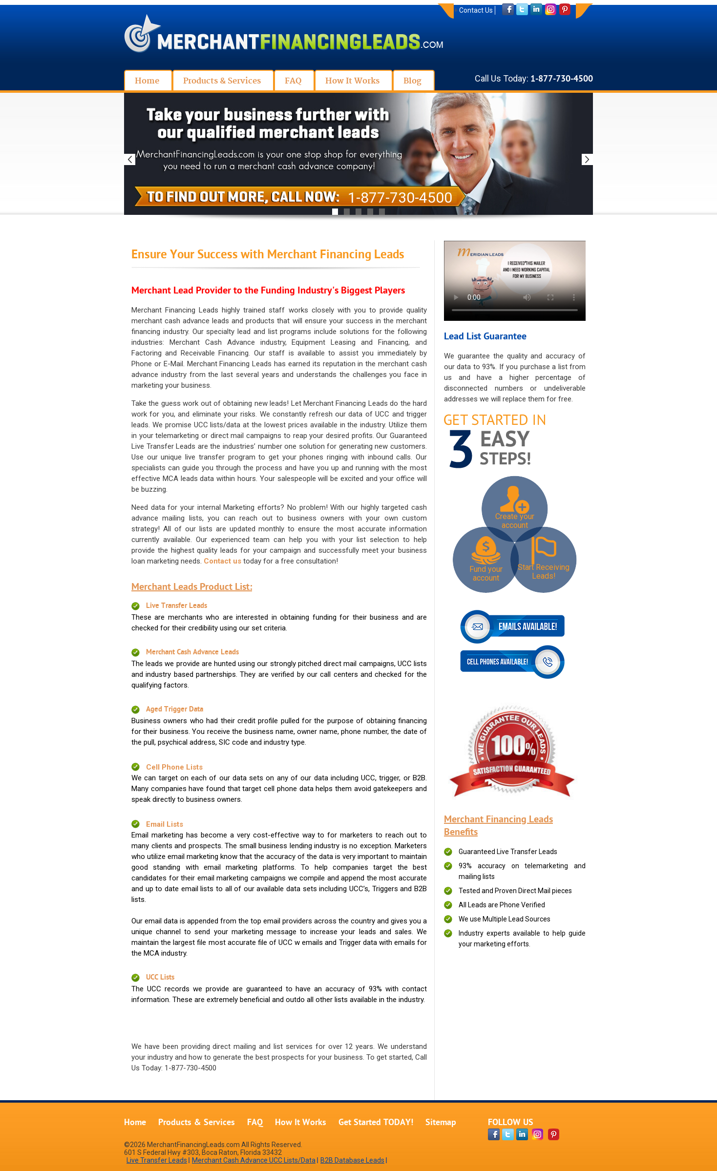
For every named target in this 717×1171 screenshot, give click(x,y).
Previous (129, 159)
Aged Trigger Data (174, 709)
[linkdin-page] (522, 1134)
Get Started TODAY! (375, 1123)
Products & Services (196, 1123)
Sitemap (440, 1123)
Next (587, 159)
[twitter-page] (508, 1134)
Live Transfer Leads (176, 606)
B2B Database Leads (352, 1160)
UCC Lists (160, 978)
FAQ (255, 1123)
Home (135, 1123)
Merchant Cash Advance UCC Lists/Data (254, 1160)
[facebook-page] (494, 1134)
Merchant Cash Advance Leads (192, 652)
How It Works (300, 1123)
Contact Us (476, 10)
